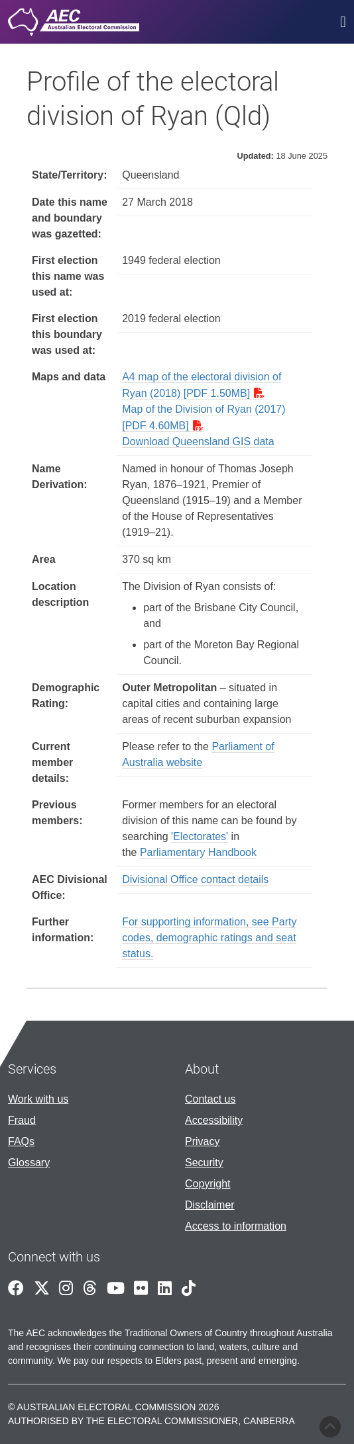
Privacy (202, 1141)
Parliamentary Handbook (198, 852)
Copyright (207, 1183)
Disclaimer (210, 1204)
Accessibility (214, 1120)
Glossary (29, 1162)
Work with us (38, 1099)
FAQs (21, 1141)
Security (204, 1162)
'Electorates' (199, 836)
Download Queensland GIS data (198, 441)
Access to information (235, 1226)
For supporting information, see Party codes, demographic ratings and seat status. (209, 937)
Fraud (22, 1120)
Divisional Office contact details (195, 879)
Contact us (210, 1099)
